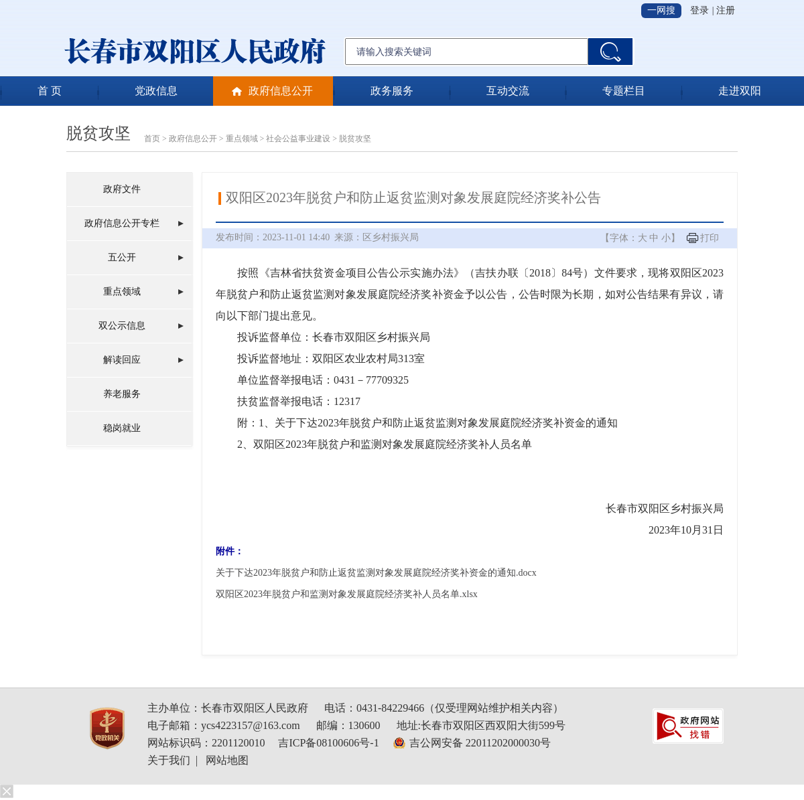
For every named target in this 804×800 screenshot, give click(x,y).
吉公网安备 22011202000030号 (480, 742)
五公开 (122, 257)
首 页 (50, 90)
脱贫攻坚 (98, 133)
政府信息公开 (281, 90)
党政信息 (156, 90)
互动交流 (507, 90)
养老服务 (122, 394)
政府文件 (122, 189)
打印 (709, 238)
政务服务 (392, 90)
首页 (152, 138)
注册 (725, 10)
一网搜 (661, 10)
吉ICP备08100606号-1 (328, 742)
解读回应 (122, 360)
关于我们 (168, 760)
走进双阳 (739, 90)
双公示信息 (121, 326)
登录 (699, 10)
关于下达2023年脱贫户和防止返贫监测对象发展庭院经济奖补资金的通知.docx (376, 573)
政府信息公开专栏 (121, 223)
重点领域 (242, 138)
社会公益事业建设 (298, 138)
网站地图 (227, 760)
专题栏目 (623, 90)
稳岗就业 (122, 428)
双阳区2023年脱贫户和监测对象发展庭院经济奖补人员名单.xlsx (347, 594)
